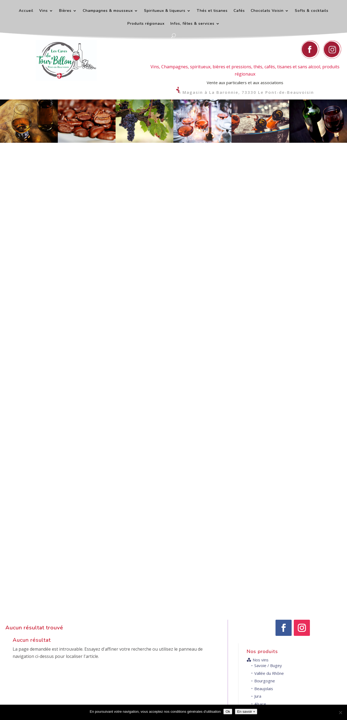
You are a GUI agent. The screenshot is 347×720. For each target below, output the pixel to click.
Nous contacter (213, 660)
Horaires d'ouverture (301, 599)
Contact (216, 599)
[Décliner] (340, 712)
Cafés (239, 11)
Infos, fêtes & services (192, 24)
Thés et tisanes (212, 11)
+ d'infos (171, 547)
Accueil (26, 11)
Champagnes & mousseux (108, 11)
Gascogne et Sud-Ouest (273, 253)
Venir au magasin (298, 679)
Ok (228, 712)
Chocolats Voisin (267, 11)
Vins (43, 11)
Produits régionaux (145, 24)
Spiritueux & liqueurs (164, 11)
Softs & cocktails (311, 11)
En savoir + (246, 712)
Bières (65, 11)
